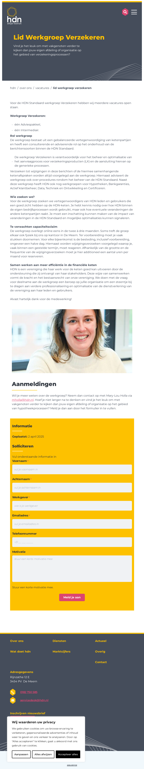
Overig (100, 651)
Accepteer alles (68, 754)
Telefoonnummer (24, 533)
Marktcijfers (61, 651)
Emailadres (21, 515)
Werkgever (21, 497)
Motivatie (19, 551)
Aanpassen (21, 754)
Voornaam (20, 461)
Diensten (59, 641)
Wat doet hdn (20, 651)
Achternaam (22, 479)
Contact (101, 662)
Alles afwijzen (43, 754)
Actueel (100, 641)
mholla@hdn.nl (23, 400)
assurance (72, 765)
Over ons (17, 641)
